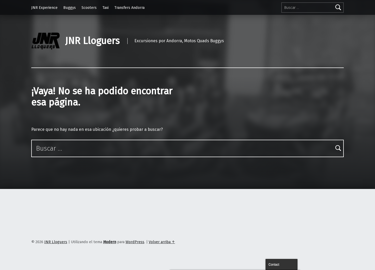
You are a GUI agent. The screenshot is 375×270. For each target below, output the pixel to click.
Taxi (105, 7)
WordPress (135, 242)
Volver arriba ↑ (162, 242)
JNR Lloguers (92, 41)
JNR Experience (44, 7)
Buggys (69, 7)
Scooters (89, 7)
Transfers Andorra (129, 7)
